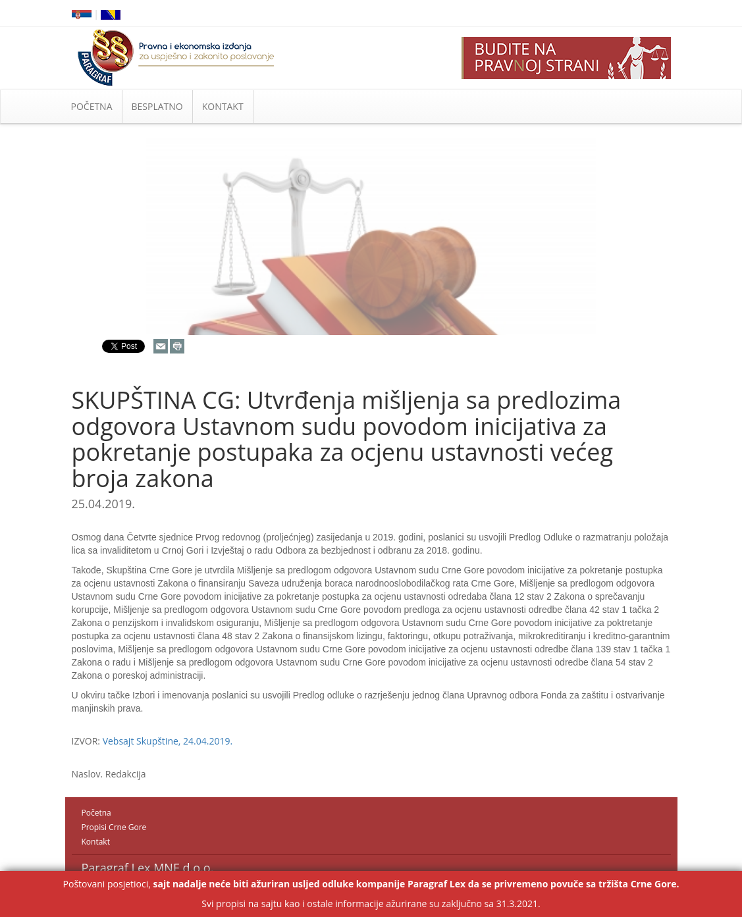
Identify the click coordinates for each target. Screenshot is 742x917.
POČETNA (92, 106)
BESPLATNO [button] (157, 106)
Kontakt (96, 841)
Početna (96, 812)
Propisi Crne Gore (114, 827)
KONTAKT (223, 106)
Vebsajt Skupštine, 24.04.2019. (168, 741)
